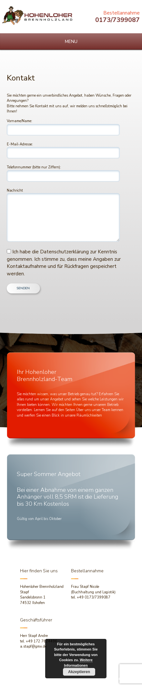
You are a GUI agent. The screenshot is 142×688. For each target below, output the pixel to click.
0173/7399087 (117, 20)
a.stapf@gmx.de (33, 646)
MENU (71, 41)
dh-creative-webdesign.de (115, 679)
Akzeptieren (79, 672)
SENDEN (23, 288)
